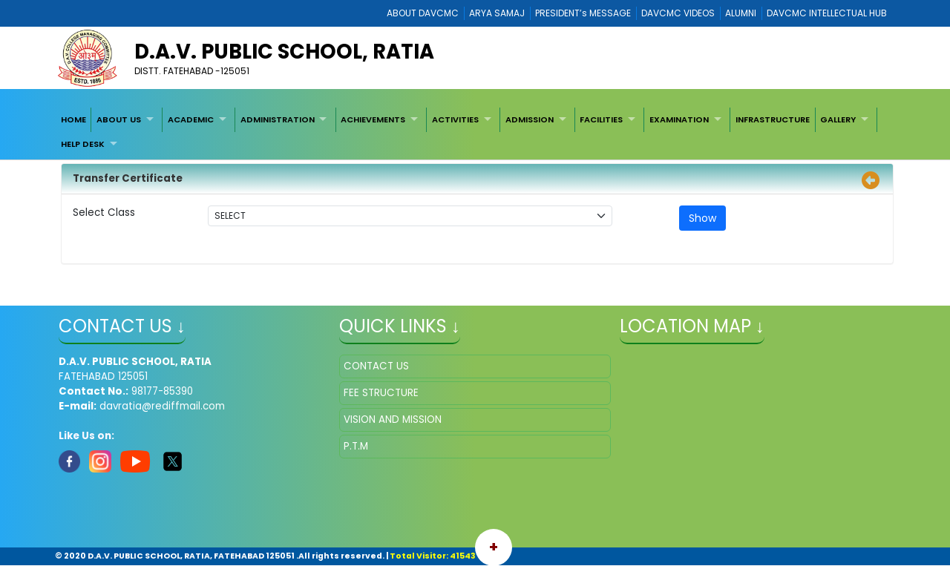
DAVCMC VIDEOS (678, 13)
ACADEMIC (191, 119)
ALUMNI (740, 13)
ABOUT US (118, 119)
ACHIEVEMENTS (373, 119)
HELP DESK (83, 144)
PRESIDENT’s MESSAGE (583, 13)
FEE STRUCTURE (381, 393)
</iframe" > (755, 429)
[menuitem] (73, 119)
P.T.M (356, 446)
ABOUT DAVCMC (423, 13)
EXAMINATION (679, 119)
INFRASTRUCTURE (773, 119)
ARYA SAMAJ (497, 13)
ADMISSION (529, 119)
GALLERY (838, 119)
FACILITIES (601, 119)
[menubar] (475, 132)
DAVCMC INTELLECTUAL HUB (827, 13)
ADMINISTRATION (277, 119)
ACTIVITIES (455, 119)
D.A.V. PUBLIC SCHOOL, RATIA (284, 51)
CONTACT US (376, 366)
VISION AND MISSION (393, 419)
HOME (73, 119)
